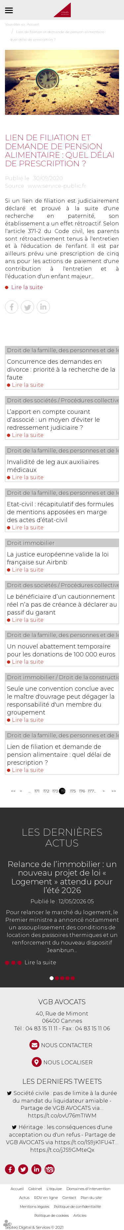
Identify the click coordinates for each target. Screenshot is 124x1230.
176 (81, 790)
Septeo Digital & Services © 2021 (34, 1227)
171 (36, 790)
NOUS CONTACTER (66, 1045)
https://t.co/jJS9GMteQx (62, 1150)
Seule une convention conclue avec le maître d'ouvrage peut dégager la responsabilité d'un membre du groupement (61, 700)
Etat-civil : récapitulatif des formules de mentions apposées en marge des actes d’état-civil (60, 512)
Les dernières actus (62, 837)
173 (54, 790)
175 (72, 790)
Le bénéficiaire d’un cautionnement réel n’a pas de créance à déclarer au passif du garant (62, 604)
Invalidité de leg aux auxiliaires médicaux (53, 466)
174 (63, 790)
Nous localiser (68, 1062)
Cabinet (35, 1188)
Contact (69, 1197)
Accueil (17, 1188)
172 (45, 790)
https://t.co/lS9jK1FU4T (85, 1142)
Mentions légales (34, 1206)
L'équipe (54, 1188)
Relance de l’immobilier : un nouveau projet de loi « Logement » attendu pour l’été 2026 (62, 877)
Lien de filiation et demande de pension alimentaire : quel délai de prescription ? (59, 754)
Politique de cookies (51, 1215)
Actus (24, 1197)
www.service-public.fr (57, 186)
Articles (79, 1215)
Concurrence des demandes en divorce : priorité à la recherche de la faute (61, 369)
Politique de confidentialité (77, 1206)
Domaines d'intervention (88, 1188)
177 (90, 790)
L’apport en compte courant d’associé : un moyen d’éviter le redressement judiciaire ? (53, 419)
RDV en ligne (46, 1197)
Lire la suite (27, 287)
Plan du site (91, 1197)
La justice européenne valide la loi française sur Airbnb (58, 558)
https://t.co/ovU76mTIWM (62, 1116)
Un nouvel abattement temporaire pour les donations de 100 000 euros (61, 650)
